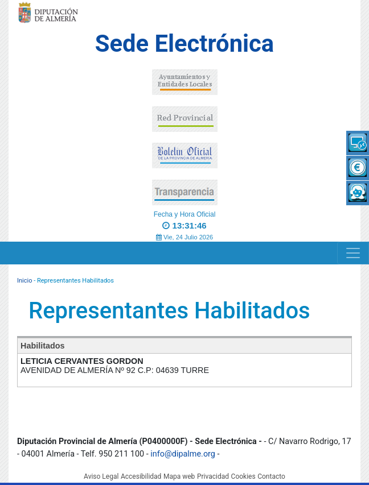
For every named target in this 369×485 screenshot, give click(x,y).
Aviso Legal (101, 476)
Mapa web (179, 476)
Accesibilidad (141, 476)
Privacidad (213, 476)
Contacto (271, 476)
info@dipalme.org (182, 454)
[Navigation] (353, 253)
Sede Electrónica (184, 43)
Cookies (243, 476)
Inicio (24, 280)
